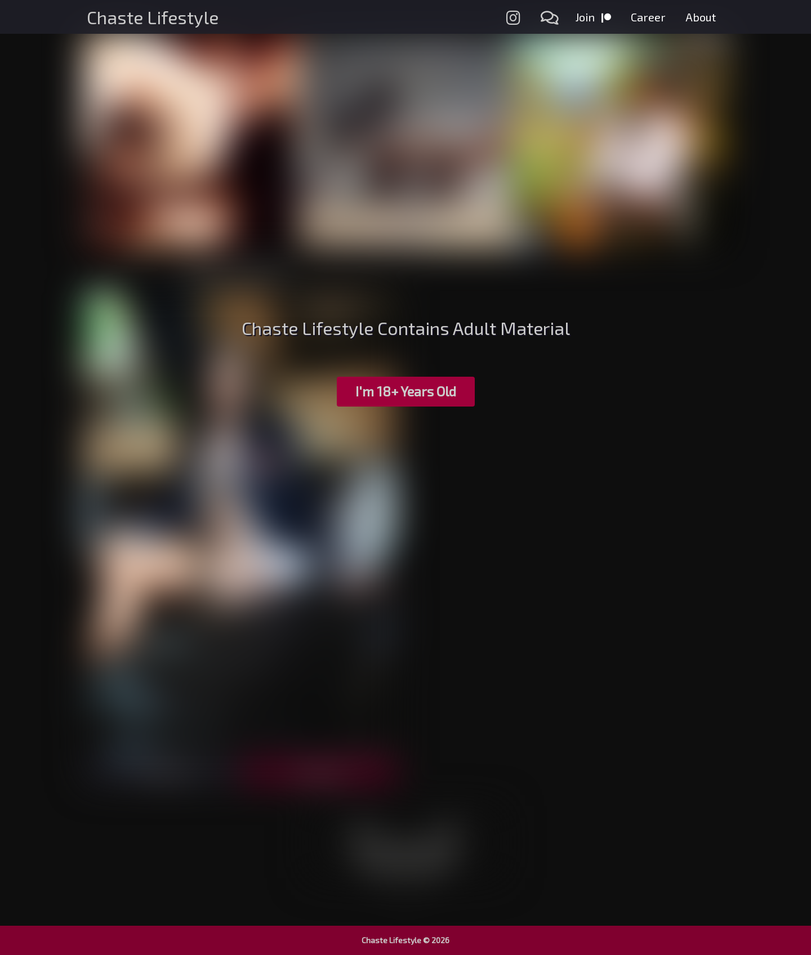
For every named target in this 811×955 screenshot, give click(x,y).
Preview (163, 771)
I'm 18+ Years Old (405, 391)
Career (648, 17)
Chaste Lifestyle (153, 17)
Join (593, 17)
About (700, 17)
